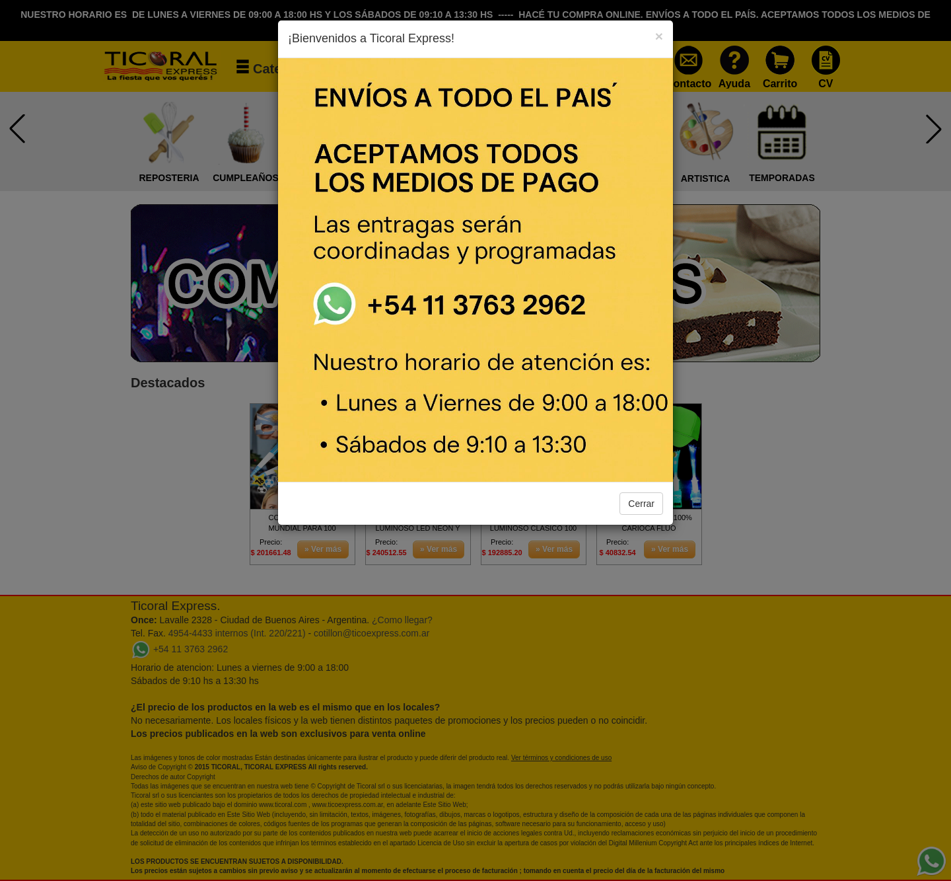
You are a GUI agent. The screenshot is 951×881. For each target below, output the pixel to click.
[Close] (659, 36)
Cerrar (641, 503)
